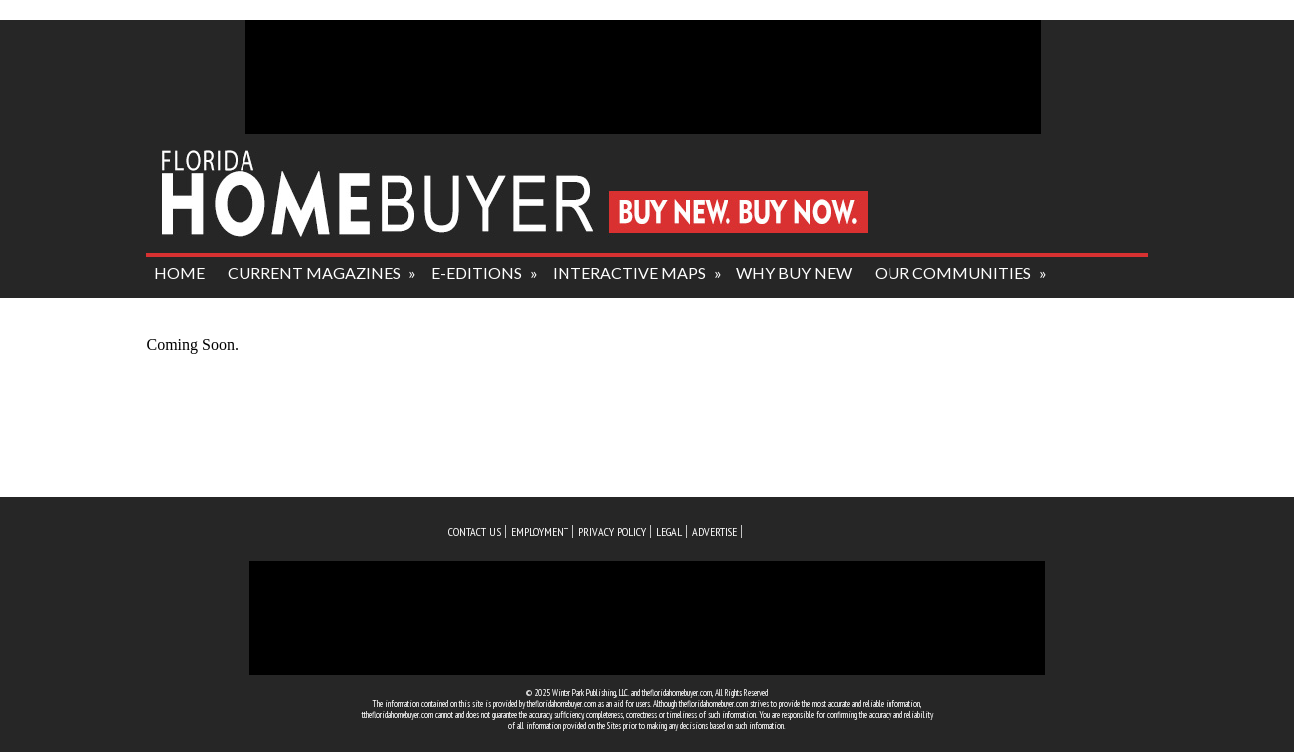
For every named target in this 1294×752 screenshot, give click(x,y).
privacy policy (612, 531)
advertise (714, 531)
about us (194, 311)
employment (539, 531)
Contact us (474, 531)
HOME (179, 272)
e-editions (476, 272)
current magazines (314, 272)
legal (669, 531)
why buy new (794, 272)
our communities (953, 272)
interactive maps (629, 272)
